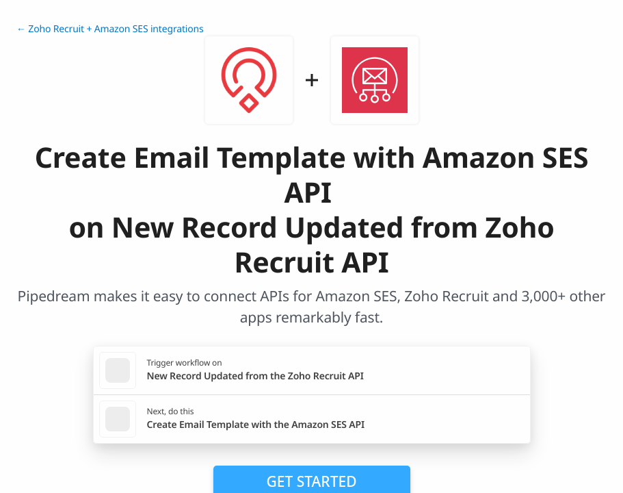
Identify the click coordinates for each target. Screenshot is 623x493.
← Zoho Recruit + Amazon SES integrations (110, 29)
